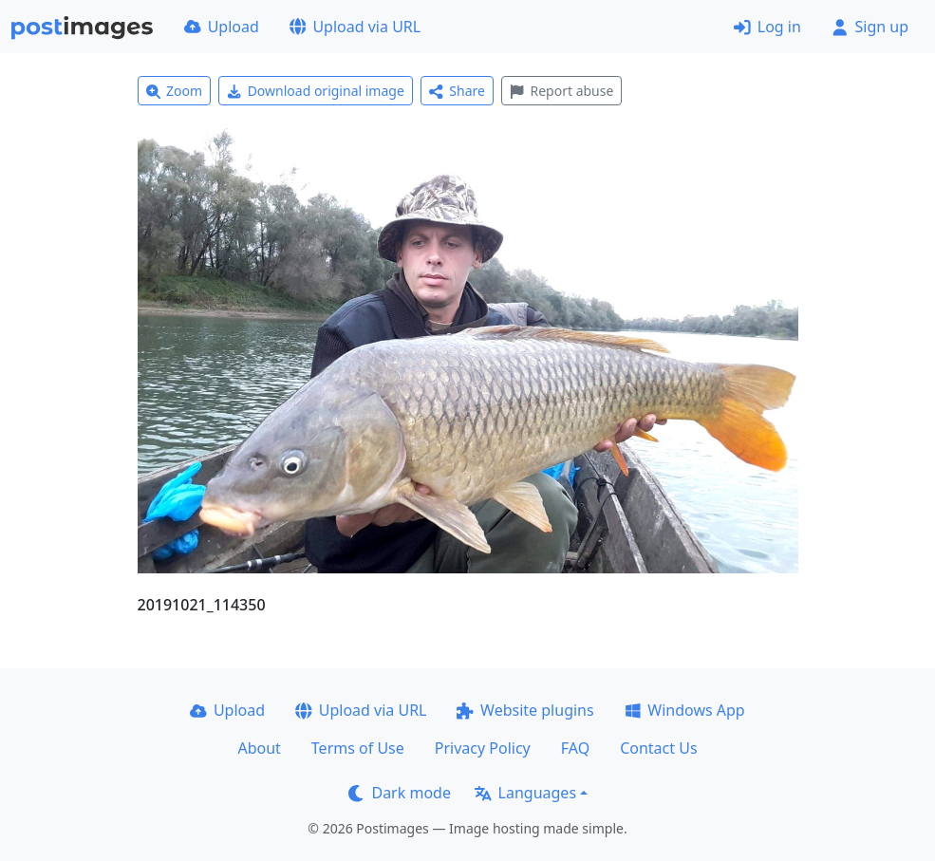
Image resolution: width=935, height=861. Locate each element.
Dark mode (399, 792)
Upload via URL (355, 26)
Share (457, 91)
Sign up (870, 26)
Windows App (685, 710)
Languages (525, 792)
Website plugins (525, 710)
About (258, 748)
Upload (221, 26)
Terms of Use (357, 748)
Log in (767, 26)
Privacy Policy (483, 748)
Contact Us (658, 748)
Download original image (315, 91)
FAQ (575, 748)
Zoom (174, 91)
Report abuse (561, 91)
